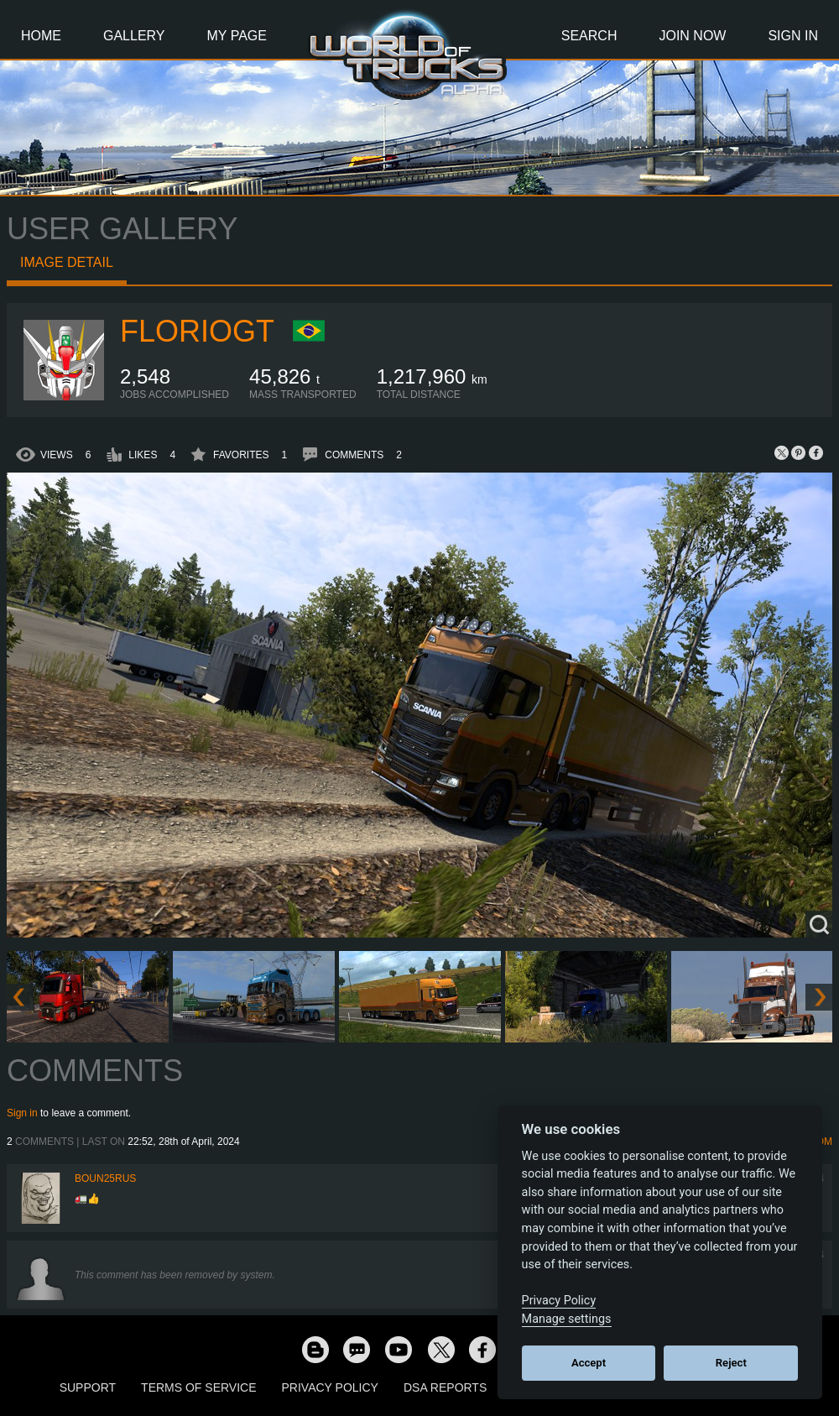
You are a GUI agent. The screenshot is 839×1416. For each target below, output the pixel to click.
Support (88, 1387)
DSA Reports (445, 1387)
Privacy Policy (330, 1387)
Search (589, 36)
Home (41, 36)
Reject (731, 1362)
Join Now (692, 36)
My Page (237, 36)
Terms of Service (198, 1387)
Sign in (22, 1113)
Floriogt (197, 331)
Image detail (66, 262)
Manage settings (567, 1319)
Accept (588, 1362)
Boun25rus (105, 1178)
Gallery (134, 36)
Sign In (793, 36)
